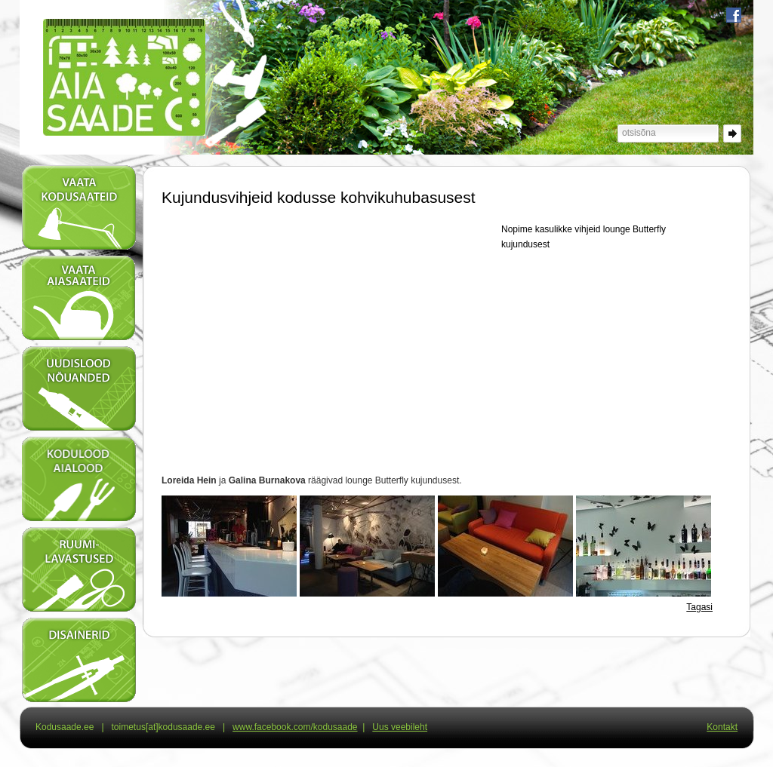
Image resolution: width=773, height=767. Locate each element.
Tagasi (699, 607)
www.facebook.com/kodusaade (295, 727)
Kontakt (722, 727)
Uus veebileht (399, 727)
